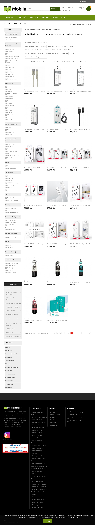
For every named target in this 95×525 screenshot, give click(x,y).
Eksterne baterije (11, 212)
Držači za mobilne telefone (11, 140)
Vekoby (8, 110)
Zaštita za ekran (11, 79)
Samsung (9, 99)
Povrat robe (9, 381)
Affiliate (52, 417)
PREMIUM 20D (11, 94)
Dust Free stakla (11, 263)
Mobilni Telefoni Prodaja (13, 303)
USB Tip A (9, 185)
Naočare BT (10, 132)
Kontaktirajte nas (50, 17)
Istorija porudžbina (11, 367)
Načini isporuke (37, 430)
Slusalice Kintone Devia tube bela (35, 282)
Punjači (8, 70)
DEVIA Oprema (10, 311)
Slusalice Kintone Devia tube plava (81, 282)
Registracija (9, 351)
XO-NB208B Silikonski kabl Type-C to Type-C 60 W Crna (65, 244)
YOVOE (8, 120)
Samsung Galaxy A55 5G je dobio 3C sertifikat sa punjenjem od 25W (39, 466)
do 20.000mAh (11, 223)
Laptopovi (8, 289)
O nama (34, 497)
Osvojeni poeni (10, 377)
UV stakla (9, 270)
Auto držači (10, 144)
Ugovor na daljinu (38, 481)
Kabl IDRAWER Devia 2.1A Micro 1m (81, 91)
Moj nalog (53, 423)
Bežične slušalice (11, 198)
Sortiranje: (57, 61)
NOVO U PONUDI (11, 34)
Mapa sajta (35, 505)
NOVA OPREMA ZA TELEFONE (12, 38)
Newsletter (9, 387)
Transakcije (9, 384)
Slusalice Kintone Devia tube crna (58, 282)
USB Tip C (9, 188)
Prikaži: (79, 61)
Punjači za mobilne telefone (34, 53)
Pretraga (54, 9)
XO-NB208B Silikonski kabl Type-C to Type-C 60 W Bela (42, 244)
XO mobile (9, 115)
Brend (7, 242)
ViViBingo (9, 113)
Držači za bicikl (11, 147)
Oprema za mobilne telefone (82, 24)
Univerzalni (9, 108)
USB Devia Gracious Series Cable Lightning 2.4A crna (64, 129)
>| (89, 333)
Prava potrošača (37, 456)
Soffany (8, 103)
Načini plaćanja (37, 433)
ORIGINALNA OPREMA (12, 307)
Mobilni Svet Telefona (12, 336)
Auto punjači (10, 166)
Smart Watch (9, 333)
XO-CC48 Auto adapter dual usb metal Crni (38, 206)
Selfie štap (9, 158)
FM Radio (9, 255)
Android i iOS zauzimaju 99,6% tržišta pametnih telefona (39, 491)
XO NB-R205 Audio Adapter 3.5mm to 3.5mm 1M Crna (41, 167)
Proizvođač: (22, 17)
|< (54, 333)
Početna (9, 17)
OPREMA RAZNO (10, 329)
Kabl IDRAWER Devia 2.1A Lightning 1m (60, 91)
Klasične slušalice (11, 200)
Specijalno (34, 17)
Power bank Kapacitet (12, 217)
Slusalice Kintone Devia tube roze (35, 320)
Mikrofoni (9, 130)
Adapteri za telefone (32, 46)
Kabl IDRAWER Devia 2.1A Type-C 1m (36, 129)
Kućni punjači (10, 168)
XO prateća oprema (11, 314)
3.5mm (8, 176)
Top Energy (9, 106)
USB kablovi (10, 77)
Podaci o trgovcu (37, 448)
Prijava (7, 347)
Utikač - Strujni (11, 237)
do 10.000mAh (10, 220)
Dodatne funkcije (11, 252)
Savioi (8, 101)
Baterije (8, 54)
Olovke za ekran (50, 50)
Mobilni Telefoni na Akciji (11, 299)
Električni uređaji (11, 234)
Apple (8, 87)
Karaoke (8, 128)
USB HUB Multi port (12, 183)
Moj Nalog (8, 357)
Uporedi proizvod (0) (38, 61)
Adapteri (9, 52)
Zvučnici (8, 135)
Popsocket (9, 67)
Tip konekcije (9, 173)
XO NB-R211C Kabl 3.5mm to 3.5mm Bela (60, 167)
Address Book (9, 361)
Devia (8, 89)
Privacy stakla (10, 266)
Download (8, 371)
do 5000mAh (10, 229)
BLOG (63, 17)
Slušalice (9, 74)
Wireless (9, 190)
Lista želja (8, 364)
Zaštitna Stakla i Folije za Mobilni (35, 57)
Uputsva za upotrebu (39, 484)
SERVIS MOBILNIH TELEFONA (11, 293)
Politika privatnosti (38, 500)
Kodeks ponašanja (38, 427)
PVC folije (9, 268)
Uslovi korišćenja (37, 502)
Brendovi (53, 412)
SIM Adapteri (10, 72)
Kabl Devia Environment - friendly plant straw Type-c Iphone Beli (45, 91)
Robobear (9, 96)
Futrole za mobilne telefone (11, 324)
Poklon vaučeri (55, 415)
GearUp (8, 92)
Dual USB (9, 178)
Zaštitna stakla (10, 273)
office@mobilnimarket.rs (77, 420)
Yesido (8, 117)
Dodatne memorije (12, 59)
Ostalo (8, 65)
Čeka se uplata (10, 374)
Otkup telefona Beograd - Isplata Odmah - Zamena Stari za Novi (39, 443)
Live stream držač (12, 156)
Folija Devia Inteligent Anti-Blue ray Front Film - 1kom (64, 320)
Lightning (9, 181)
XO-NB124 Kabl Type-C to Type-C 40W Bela (61, 206)
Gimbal (8, 149)
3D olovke (9, 49)
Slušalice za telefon (51, 53)
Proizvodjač (9, 83)
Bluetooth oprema (12, 56)
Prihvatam (47, 521)
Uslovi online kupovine (39, 487)
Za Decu (72, 53)
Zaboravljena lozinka (12, 354)
